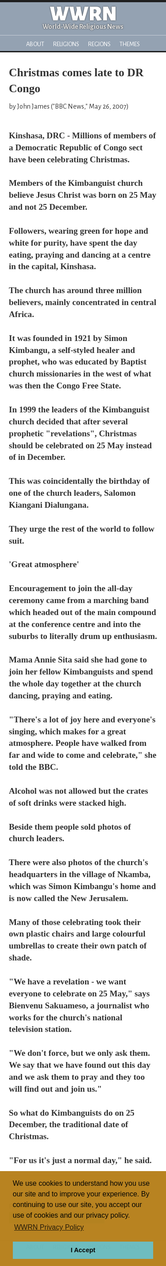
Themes (130, 44)
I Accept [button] (83, 1250)
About (35, 44)
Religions (66, 44)
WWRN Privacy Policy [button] (49, 1227)
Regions (99, 44)
